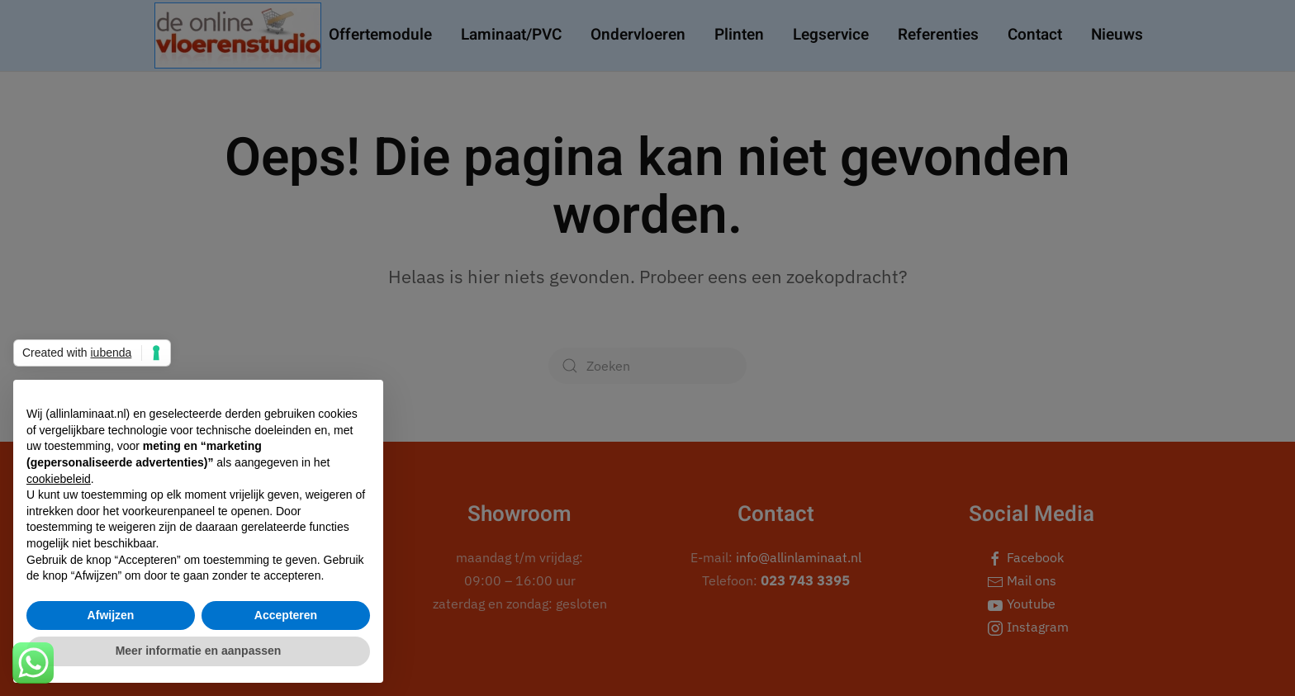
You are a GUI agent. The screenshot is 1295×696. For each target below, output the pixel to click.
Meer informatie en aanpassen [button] (199, 650)
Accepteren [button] (285, 615)
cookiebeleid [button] (58, 478)
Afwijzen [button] (111, 615)
